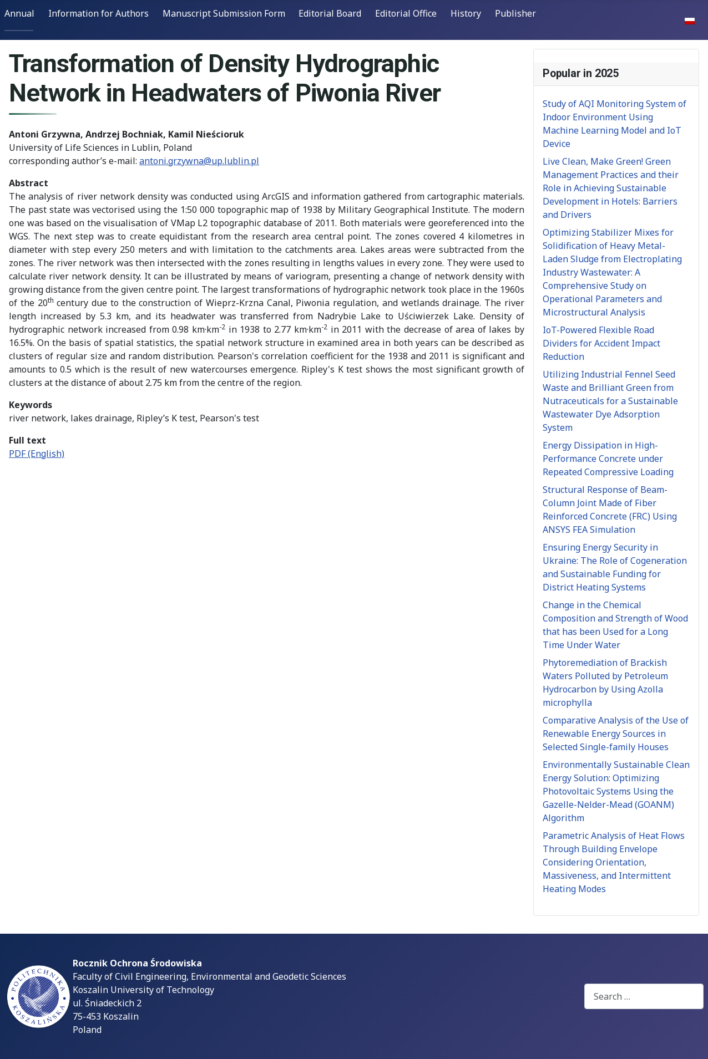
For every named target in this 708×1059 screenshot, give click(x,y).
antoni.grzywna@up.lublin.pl (199, 161)
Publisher (515, 13)
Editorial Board (330, 13)
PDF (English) (36, 453)
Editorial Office (406, 13)
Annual (19, 13)
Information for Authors (98, 13)
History (466, 13)
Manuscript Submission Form (224, 13)
